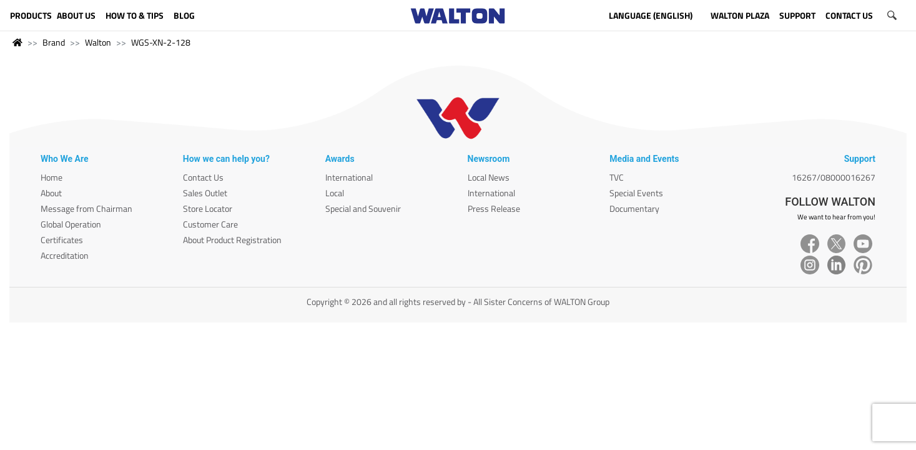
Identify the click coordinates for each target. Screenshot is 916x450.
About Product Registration (232, 239)
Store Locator (207, 208)
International (349, 177)
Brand (53, 42)
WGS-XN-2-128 (160, 42)
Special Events (636, 192)
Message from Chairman (86, 208)
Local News (489, 177)
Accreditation (65, 255)
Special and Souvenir (363, 208)
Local (334, 192)
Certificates (62, 239)
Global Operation (71, 224)
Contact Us (203, 177)
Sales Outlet (205, 192)
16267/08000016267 (833, 177)
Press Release (494, 208)
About (51, 192)
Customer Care (210, 224)
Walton (98, 42)
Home (51, 177)
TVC (616, 177)
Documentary (634, 208)
